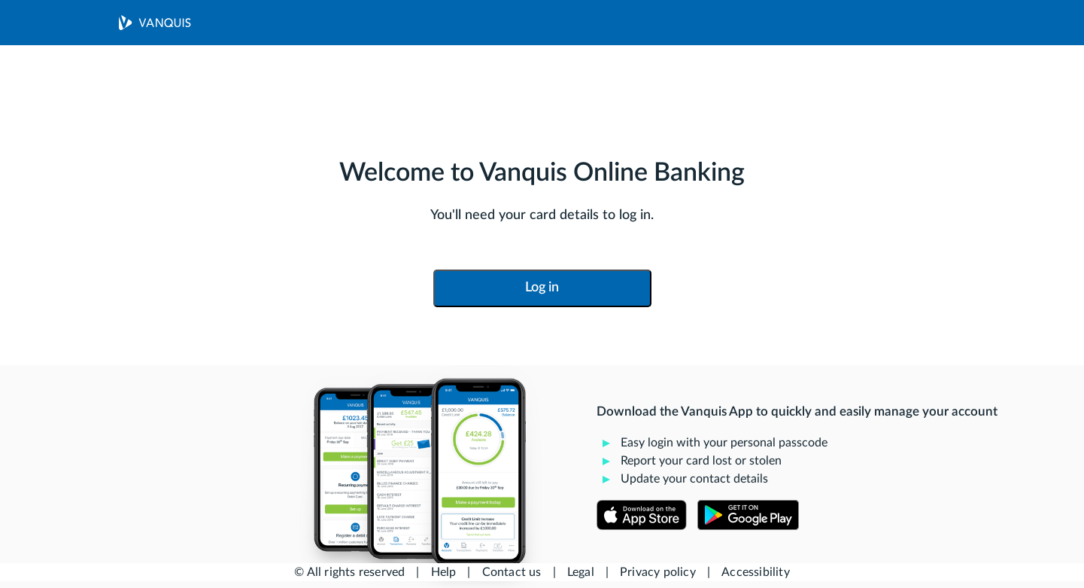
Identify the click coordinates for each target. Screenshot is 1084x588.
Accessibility (755, 572)
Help (444, 572)
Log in (542, 287)
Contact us (512, 572)
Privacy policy (658, 572)
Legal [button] (580, 572)
